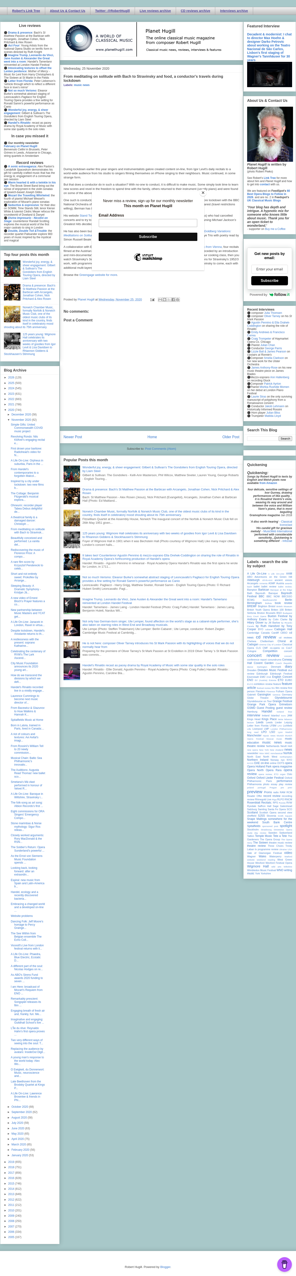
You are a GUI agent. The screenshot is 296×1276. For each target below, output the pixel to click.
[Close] (203, 192)
